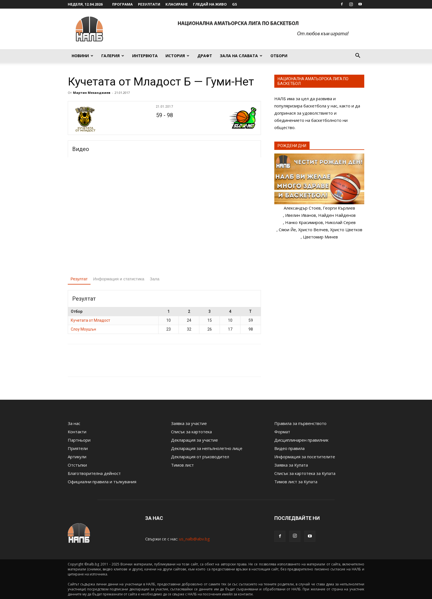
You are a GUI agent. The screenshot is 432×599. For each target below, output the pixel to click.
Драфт (204, 55)
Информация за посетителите (304, 456)
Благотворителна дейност (94, 473)
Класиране (176, 4)
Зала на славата (241, 55)
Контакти (77, 431)
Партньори (79, 440)
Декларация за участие (194, 440)
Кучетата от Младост (90, 320)
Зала (155, 278)
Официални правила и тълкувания (102, 481)
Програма (122, 4)
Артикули (77, 456)
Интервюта (145, 55)
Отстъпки (77, 465)
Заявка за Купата (291, 465)
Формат (282, 431)
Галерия (112, 55)
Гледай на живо (210, 4)
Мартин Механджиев (91, 92)
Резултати (149, 4)
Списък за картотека (191, 431)
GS (234, 4)
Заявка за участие (189, 423)
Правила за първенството (300, 423)
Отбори (278, 55)
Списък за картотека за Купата (304, 473)
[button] (357, 56)
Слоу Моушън (83, 329)
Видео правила (289, 448)
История (177, 55)
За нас (74, 423)
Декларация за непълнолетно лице (206, 448)
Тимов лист (182, 465)
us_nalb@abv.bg (194, 539)
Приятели (78, 448)
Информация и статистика (118, 278)
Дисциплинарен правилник (301, 440)
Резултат (79, 278)
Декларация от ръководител (200, 456)
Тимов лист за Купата (295, 481)
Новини (82, 55)
